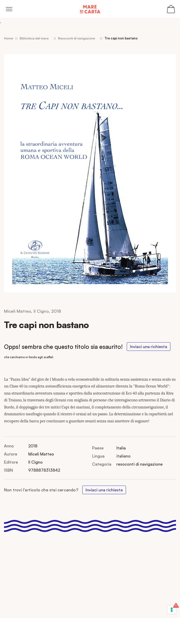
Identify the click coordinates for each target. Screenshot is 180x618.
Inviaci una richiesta (148, 346)
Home (8, 38)
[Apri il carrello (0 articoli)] (171, 9)
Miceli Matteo (41, 453)
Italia (121, 447)
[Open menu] (9, 9)
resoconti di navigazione (139, 464)
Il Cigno (35, 462)
